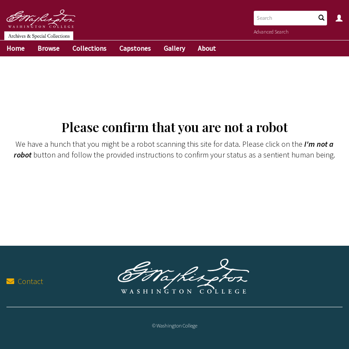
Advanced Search (271, 31)
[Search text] (284, 18)
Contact (24, 281)
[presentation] (191, 194)
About (207, 48)
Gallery (174, 48)
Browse (48, 48)
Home (15, 48)
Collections (89, 48)
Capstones (135, 48)
